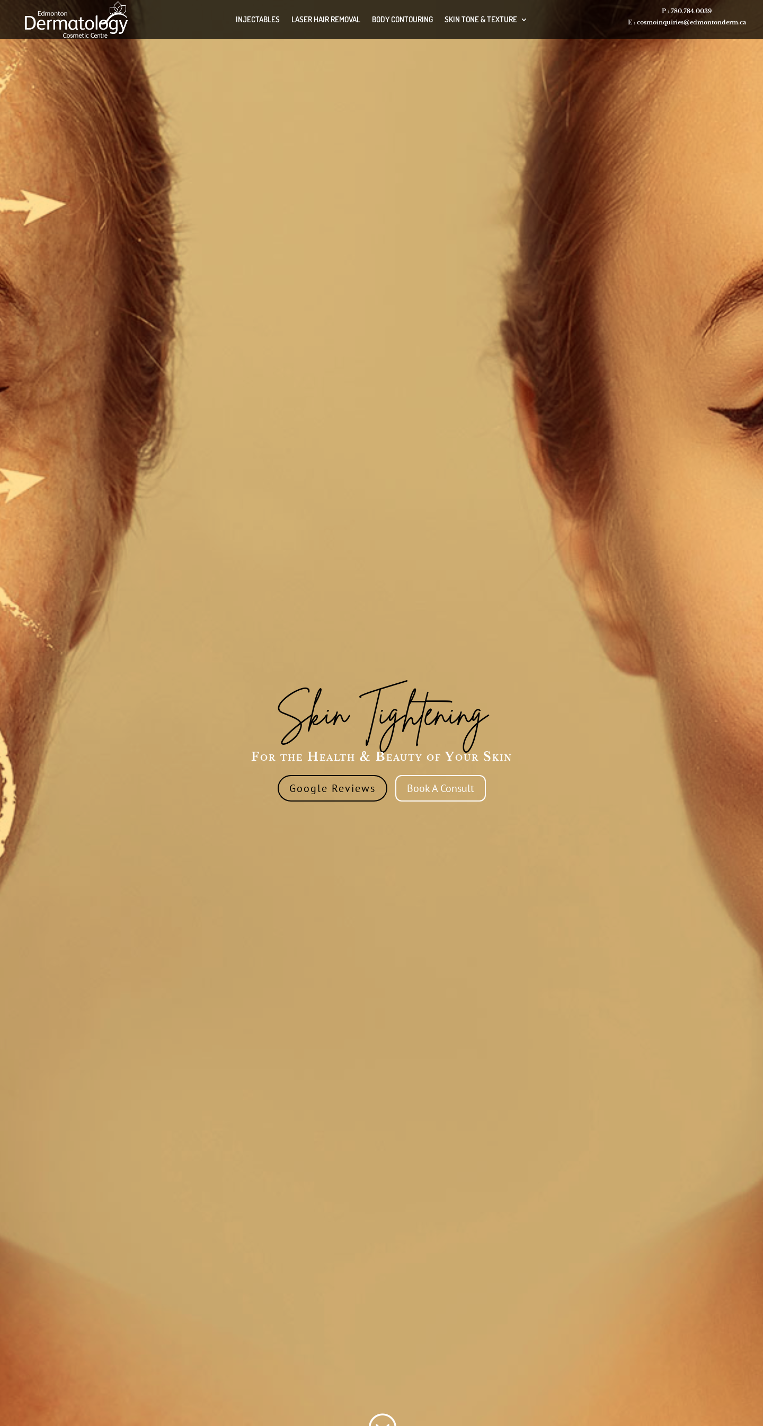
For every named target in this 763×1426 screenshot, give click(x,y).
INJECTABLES (258, 19)
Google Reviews (332, 788)
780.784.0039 (691, 11)
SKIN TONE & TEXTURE (481, 19)
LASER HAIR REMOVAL (325, 19)
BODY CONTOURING (402, 19)
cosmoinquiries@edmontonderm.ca (691, 22)
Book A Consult (440, 788)
